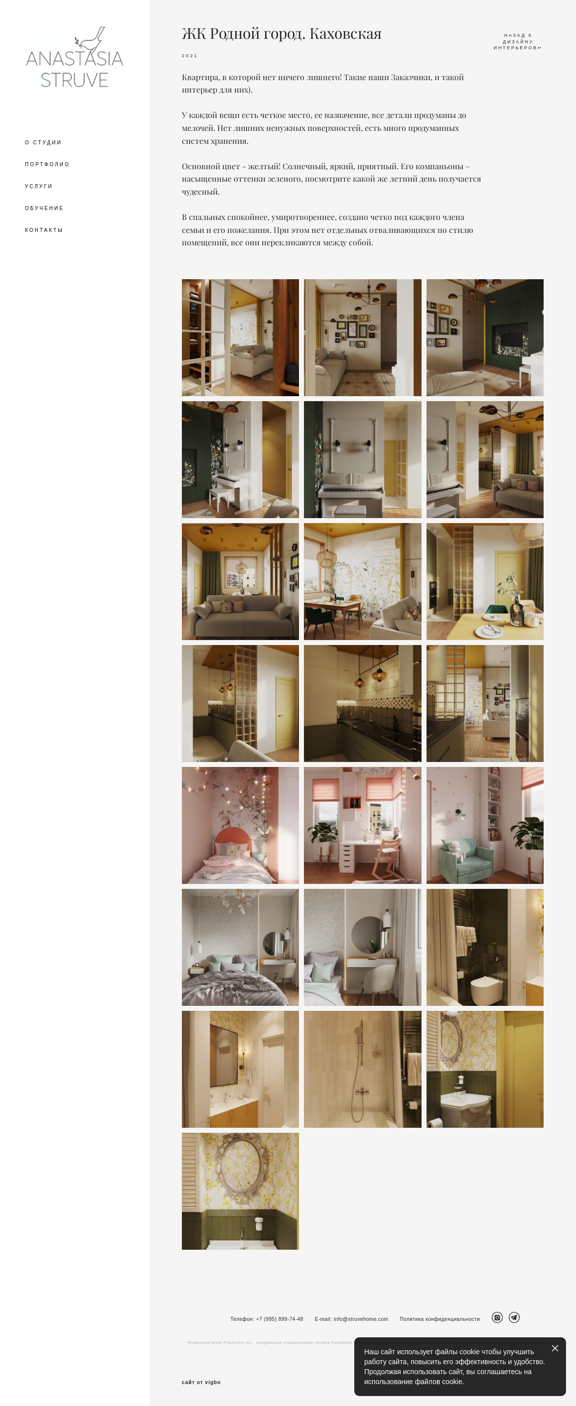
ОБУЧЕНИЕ (44, 208)
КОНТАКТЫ (44, 230)
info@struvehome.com (361, 1319)
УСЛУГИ (39, 186)
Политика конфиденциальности (440, 1319)
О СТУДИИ (43, 142)
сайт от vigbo (201, 1382)
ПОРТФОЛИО (47, 164)
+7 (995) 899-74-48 (279, 1319)
